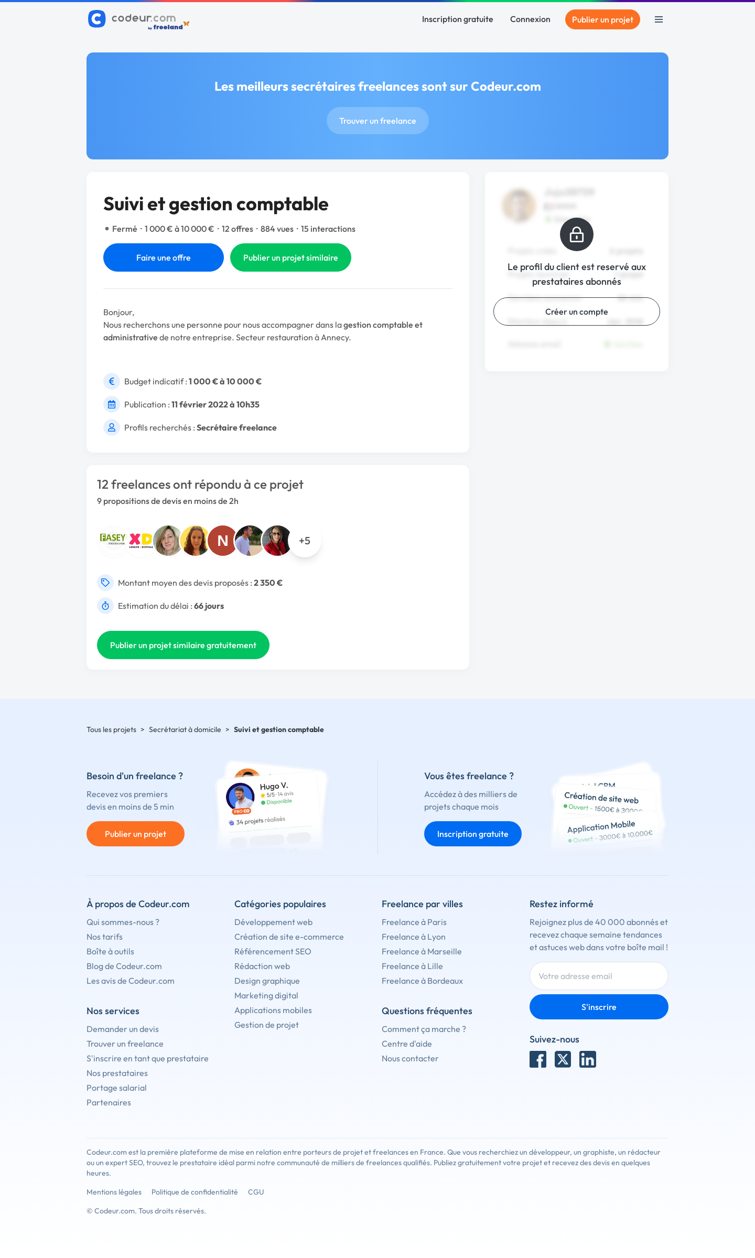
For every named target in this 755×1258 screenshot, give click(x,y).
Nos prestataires (117, 1073)
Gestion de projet (266, 1024)
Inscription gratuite (457, 19)
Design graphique (267, 980)
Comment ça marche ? (424, 1029)
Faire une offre (163, 257)
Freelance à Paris (414, 922)
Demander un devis (123, 1029)
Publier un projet (602, 19)
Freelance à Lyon (414, 936)
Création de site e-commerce (289, 936)
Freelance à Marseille (422, 951)
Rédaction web (262, 966)
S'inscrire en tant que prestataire (148, 1058)
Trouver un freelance (377, 120)
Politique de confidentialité (195, 1192)
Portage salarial (117, 1087)
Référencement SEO (272, 951)
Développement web (273, 922)
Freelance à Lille (412, 966)
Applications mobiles (273, 1010)
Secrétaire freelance (237, 427)
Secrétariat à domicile (185, 729)
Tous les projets (111, 729)
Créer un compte (576, 311)
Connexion (530, 19)
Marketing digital (266, 995)
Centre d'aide (407, 1043)
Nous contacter (410, 1058)
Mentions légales (114, 1192)
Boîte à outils (110, 951)
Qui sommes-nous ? (123, 922)
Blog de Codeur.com (124, 966)
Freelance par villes (422, 904)
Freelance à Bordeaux (422, 980)
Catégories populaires (280, 904)
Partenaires (109, 1102)
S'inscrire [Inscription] (599, 1007)
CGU (256, 1192)
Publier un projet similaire (290, 257)
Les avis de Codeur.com (131, 980)
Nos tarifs (105, 936)
